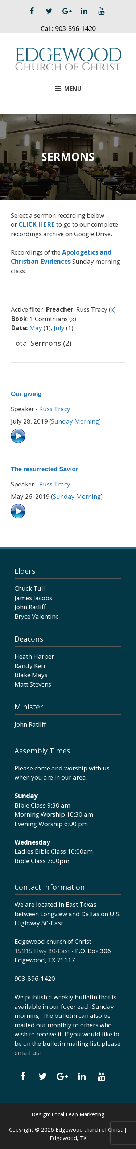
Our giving (26, 394)
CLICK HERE (36, 224)
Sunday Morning (75, 421)
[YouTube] (101, 11)
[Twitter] (49, 11)
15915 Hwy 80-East (42, 951)
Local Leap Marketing (77, 1114)
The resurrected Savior (44, 469)
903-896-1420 (75, 28)
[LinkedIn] (84, 11)
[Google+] (66, 11)
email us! (28, 1052)
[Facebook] (32, 11)
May (35, 328)
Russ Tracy (54, 409)
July (59, 328)
